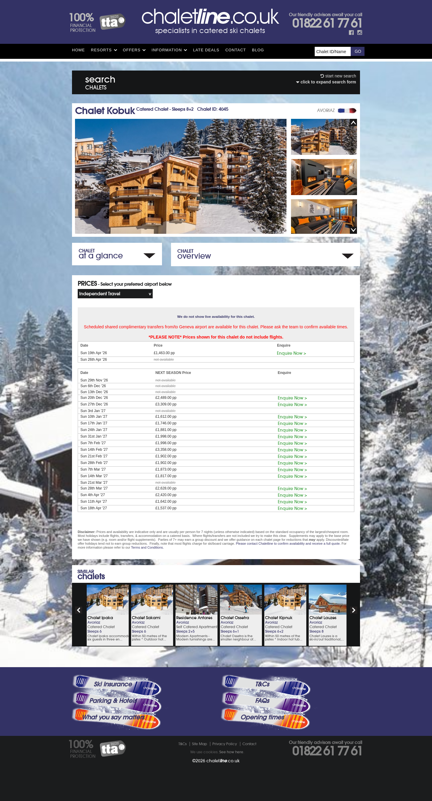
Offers (132, 50)
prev (78, 610)
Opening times (262, 717)
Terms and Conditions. (147, 547)
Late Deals (206, 50)
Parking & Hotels (112, 701)
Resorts (101, 50)
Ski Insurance (113, 684)
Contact (235, 50)
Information (167, 50)
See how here (231, 752)
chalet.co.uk (223, 760)
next (353, 610)
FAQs (262, 701)
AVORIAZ (325, 110)
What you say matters (113, 717)
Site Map (199, 744)
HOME (78, 50)
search (100, 81)
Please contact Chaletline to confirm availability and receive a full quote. (288, 543)
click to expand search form (326, 82)
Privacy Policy (224, 744)
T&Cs (262, 684)
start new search (338, 76)
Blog (258, 50)
